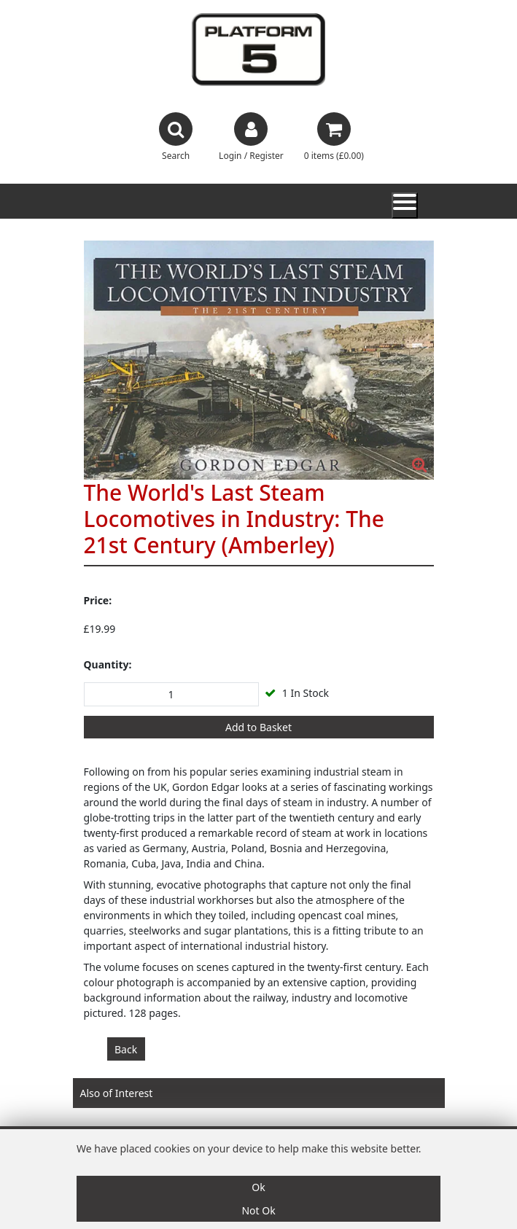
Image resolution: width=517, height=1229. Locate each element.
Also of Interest (116, 1093)
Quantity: (108, 664)
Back (125, 1049)
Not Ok (258, 1210)
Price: (98, 600)
